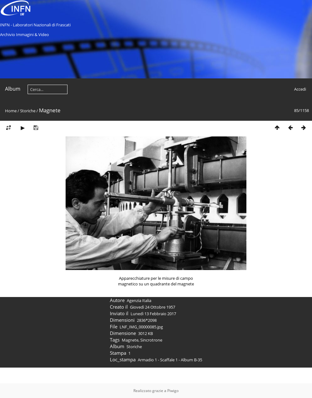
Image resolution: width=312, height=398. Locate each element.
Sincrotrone (151, 355)
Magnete (130, 355)
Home (11, 111)
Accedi (300, 89)
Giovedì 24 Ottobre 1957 (152, 323)
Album (12, 88)
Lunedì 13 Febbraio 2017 (153, 329)
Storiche (27, 111)
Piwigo (173, 390)
